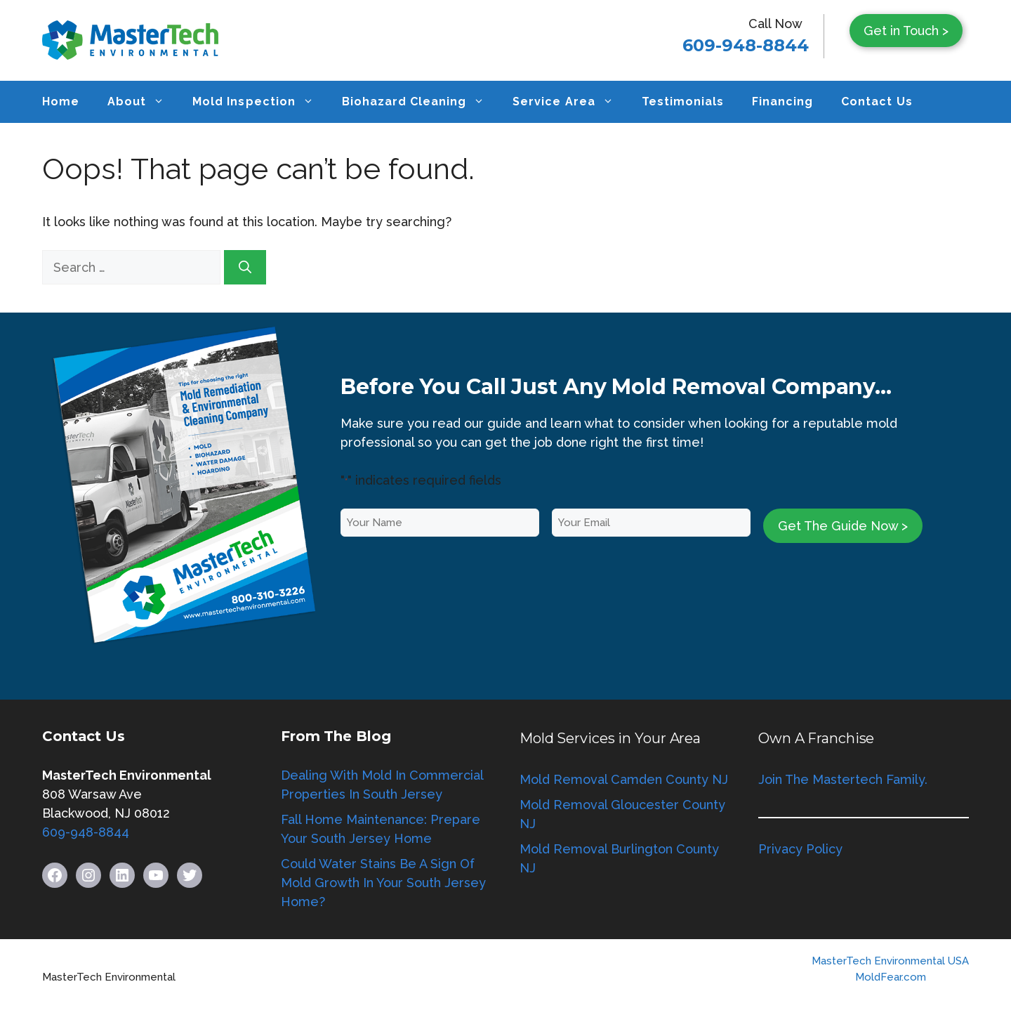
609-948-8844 (745, 45)
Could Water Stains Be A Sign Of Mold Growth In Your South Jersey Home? (383, 882)
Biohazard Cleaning (420, 102)
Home (60, 101)
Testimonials (683, 101)
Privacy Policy (800, 849)
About (142, 102)
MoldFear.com (890, 977)
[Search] (245, 267)
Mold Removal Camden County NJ (624, 779)
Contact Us (876, 101)
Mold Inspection (259, 102)
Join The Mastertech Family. (842, 779)
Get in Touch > (906, 30)
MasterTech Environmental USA (890, 961)
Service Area (570, 102)
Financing (782, 101)
